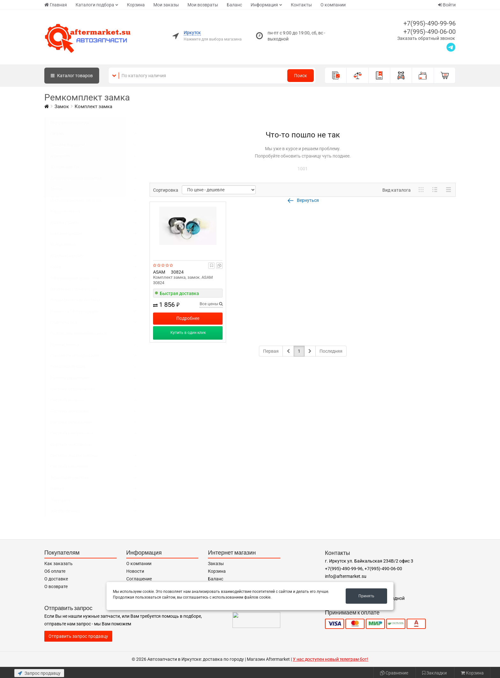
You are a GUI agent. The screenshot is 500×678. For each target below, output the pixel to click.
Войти (447, 4)
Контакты (301, 4)
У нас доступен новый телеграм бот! (330, 659)
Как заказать (58, 563)
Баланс (234, 4)
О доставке (56, 578)
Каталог (72, 75)
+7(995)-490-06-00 (429, 31)
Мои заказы (166, 4)
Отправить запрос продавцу (78, 636)
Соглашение (139, 578)
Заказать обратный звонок (426, 38)
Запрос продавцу (39, 673)
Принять (366, 596)
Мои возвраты (203, 4)
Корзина (136, 4)
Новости (135, 571)
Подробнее (187, 318)
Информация (264, 4)
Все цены (211, 303)
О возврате (56, 586)
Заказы (216, 563)
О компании (333, 4)
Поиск (300, 75)
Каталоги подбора (95, 4)
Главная (55, 4)
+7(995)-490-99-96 (429, 23)
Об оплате (54, 571)
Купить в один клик (188, 332)
